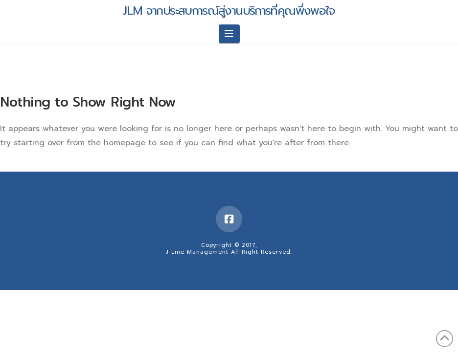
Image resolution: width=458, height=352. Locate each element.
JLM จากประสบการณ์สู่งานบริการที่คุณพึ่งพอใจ (229, 11)
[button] (229, 33)
